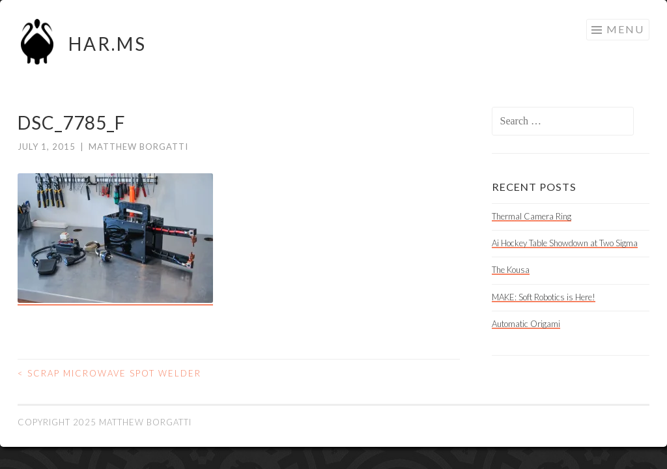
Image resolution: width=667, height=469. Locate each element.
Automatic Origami (526, 324)
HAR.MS (107, 44)
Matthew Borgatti (138, 146)
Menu (625, 29)
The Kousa (511, 269)
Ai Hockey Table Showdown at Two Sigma (565, 243)
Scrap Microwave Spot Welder (109, 373)
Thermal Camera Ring (531, 216)
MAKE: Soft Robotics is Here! (543, 297)
